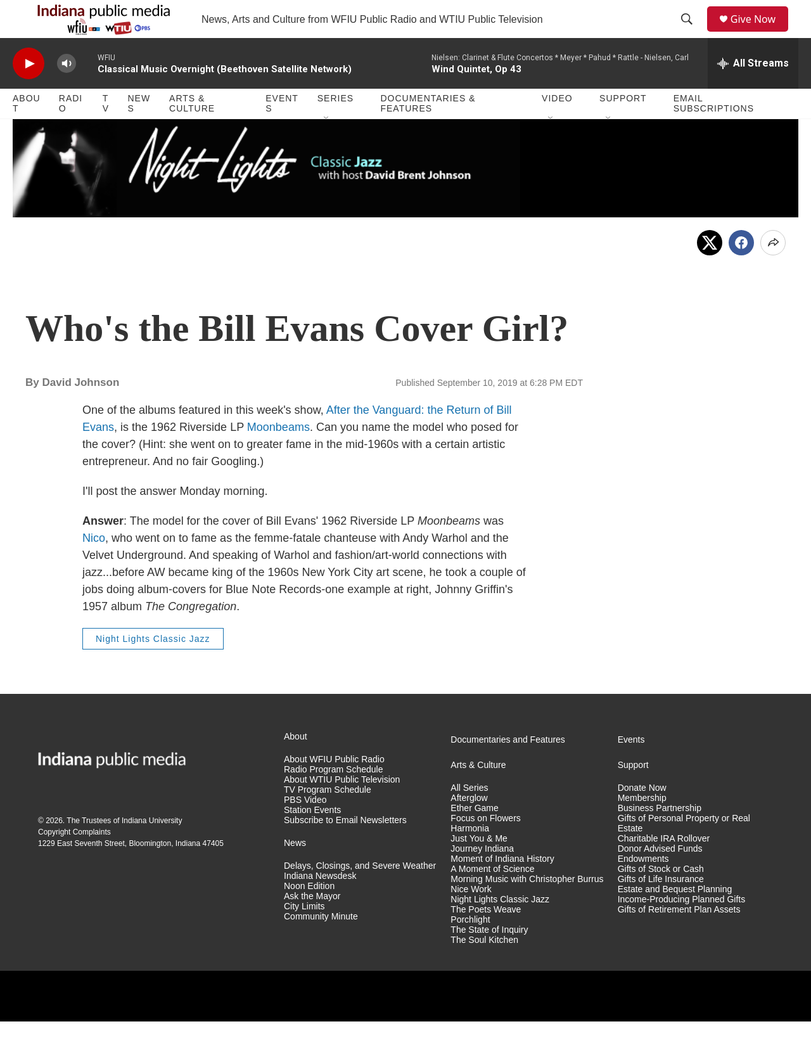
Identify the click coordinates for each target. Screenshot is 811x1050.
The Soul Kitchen (484, 968)
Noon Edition (309, 914)
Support (622, 127)
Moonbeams (278, 455)
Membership (642, 826)
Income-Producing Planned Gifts (682, 928)
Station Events (312, 838)
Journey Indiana (482, 877)
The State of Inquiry (489, 958)
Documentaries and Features (507, 768)
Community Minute (321, 945)
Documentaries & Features (427, 132)
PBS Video (305, 828)
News (138, 132)
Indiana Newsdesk (320, 904)
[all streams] (753, 92)
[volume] (66, 92)
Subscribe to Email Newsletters (345, 849)
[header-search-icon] (691, 33)
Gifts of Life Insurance (661, 907)
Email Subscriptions (714, 132)
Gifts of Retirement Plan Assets (679, 938)
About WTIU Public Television (342, 808)
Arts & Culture (192, 132)
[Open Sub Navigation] (327, 147)
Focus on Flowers (485, 847)
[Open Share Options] (773, 271)
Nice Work (470, 918)
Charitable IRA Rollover (664, 867)
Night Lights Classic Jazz (153, 667)
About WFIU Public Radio (334, 788)
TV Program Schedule (327, 818)
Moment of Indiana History (502, 887)
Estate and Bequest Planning (675, 918)
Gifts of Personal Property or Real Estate (684, 852)
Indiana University (152, 849)
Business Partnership (659, 837)
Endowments (643, 887)
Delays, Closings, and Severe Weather (360, 894)
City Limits (304, 935)
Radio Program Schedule (333, 798)
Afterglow (468, 826)
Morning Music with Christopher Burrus (526, 907)
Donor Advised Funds (660, 877)
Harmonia (469, 857)
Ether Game (474, 837)
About (27, 132)
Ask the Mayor (312, 925)
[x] (709, 271)
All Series (469, 816)
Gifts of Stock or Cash (661, 897)
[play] (28, 92)
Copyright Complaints (74, 860)
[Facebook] (741, 271)
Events (281, 132)
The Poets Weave (485, 938)
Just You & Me (479, 867)
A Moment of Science (492, 897)
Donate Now (642, 816)
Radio (70, 132)
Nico (93, 566)
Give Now (760, 33)
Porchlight (470, 948)
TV (106, 132)
